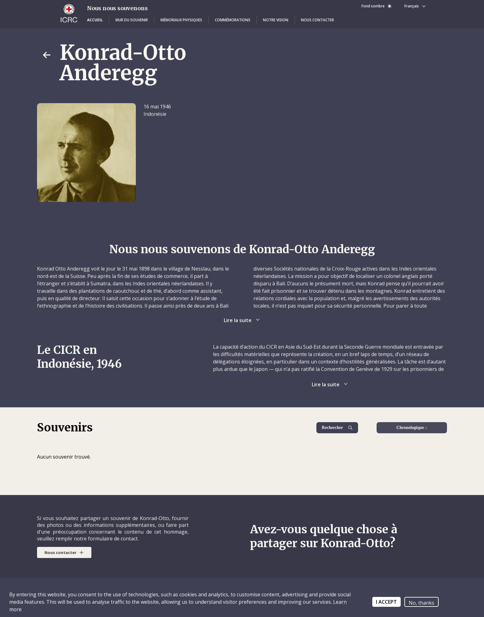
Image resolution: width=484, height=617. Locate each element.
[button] (95, 20)
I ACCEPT (386, 601)
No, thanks (421, 602)
